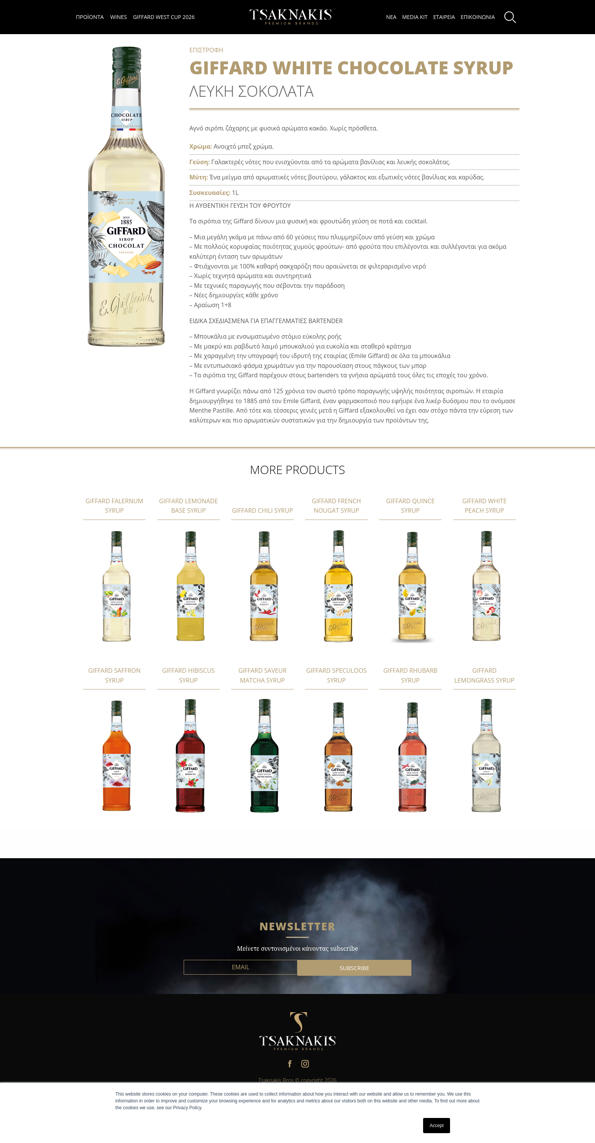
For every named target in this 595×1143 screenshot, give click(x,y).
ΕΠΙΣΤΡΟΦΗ (206, 50)
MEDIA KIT (415, 16)
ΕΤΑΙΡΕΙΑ (444, 16)
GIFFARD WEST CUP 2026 (164, 16)
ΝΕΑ (391, 16)
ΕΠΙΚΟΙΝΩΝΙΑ (478, 16)
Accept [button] (437, 1125)
